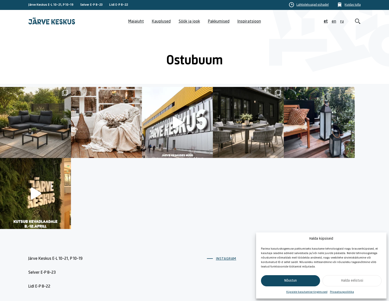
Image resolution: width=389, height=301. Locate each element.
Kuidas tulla (353, 4)
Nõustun (290, 281)
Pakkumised (218, 21)
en (334, 21)
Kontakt (266, 229)
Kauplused (161, 21)
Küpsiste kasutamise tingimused (306, 292)
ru (342, 21)
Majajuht (136, 21)
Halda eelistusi (352, 281)
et (326, 21)
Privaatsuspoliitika (342, 292)
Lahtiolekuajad (220, 241)
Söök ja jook (189, 21)
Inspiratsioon (249, 21)
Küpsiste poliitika (327, 229)
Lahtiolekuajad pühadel (312, 4)
